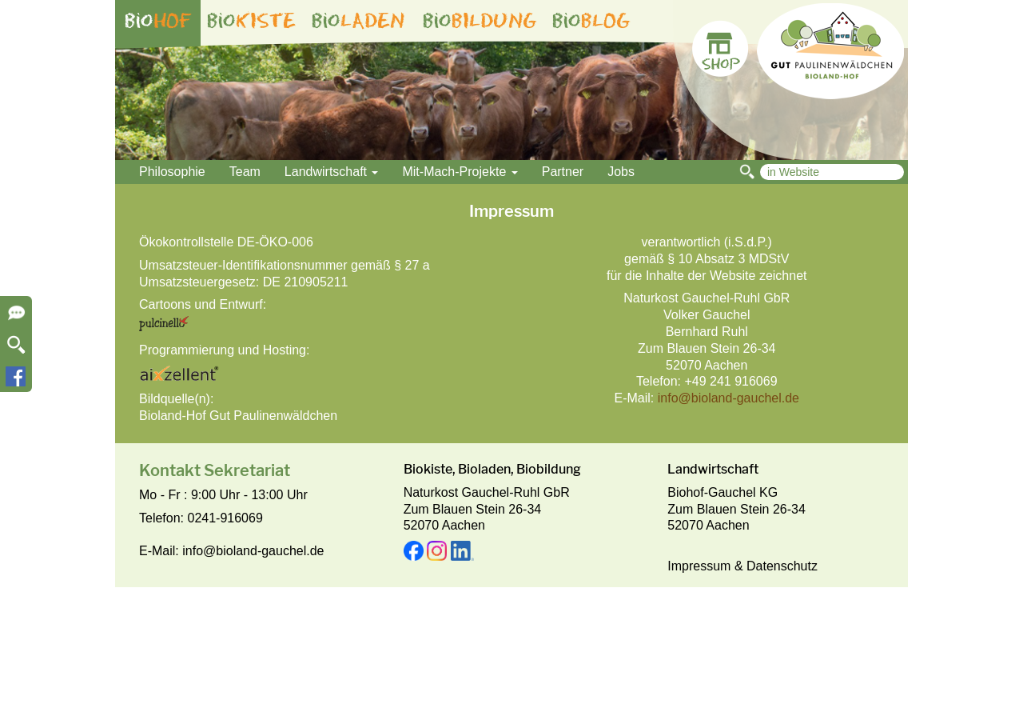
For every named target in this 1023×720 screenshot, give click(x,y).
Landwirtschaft (332, 171)
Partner (562, 171)
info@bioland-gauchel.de (728, 398)
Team (245, 171)
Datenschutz (782, 566)
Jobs (621, 171)
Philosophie (172, 171)
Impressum (698, 566)
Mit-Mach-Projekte (459, 171)
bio (158, 21)
